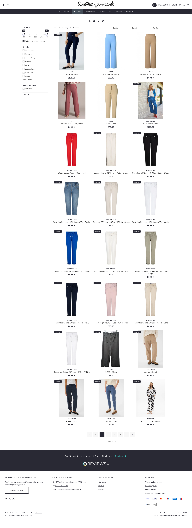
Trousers (27, 88)
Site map (38, 513)
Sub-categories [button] (29, 85)
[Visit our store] (180, 5)
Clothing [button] (77, 11)
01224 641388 (61, 486)
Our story (102, 482)
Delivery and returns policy (155, 493)
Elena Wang (29, 58)
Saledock (28, 515)
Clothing (65, 28)
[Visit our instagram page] (8, 5)
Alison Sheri (29, 50)
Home (55, 28)
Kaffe (26, 65)
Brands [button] (26, 47)
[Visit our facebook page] (3, 5)
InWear (27, 61)
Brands (129, 11)
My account (103, 489)
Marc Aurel (28, 72)
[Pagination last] (132, 434)
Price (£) (26, 27)
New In (119, 11)
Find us (101, 486)
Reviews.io (121, 456)
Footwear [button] (64, 11)
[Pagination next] (126, 434)
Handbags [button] (91, 11)
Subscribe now (17, 490)
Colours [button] (26, 95)
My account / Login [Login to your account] (167, 5)
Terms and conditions (153, 482)
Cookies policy (151, 486)
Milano (26, 76)
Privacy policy (150, 489)
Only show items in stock (34, 41)
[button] (154, 5)
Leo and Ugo (29, 69)
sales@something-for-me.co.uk (69, 489)
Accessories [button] (106, 11)
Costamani (28, 54)
